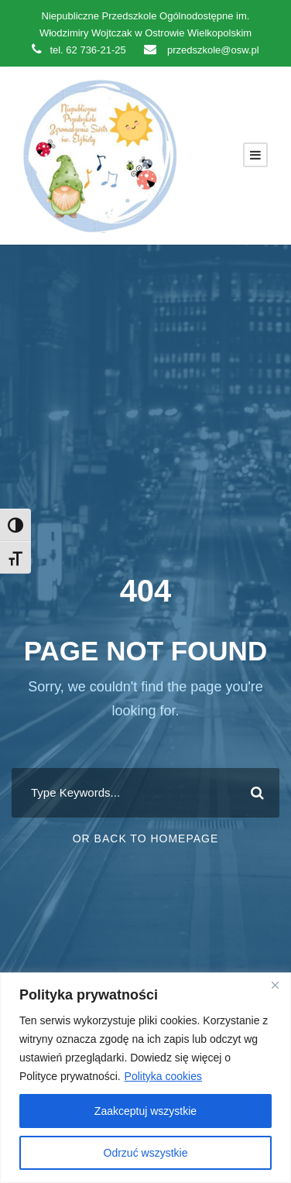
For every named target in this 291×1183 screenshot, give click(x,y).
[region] (145, 1077)
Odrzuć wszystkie (146, 1153)
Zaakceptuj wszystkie (145, 1111)
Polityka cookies (163, 1076)
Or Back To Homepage (146, 838)
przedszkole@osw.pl (201, 50)
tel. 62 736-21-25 (78, 50)
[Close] (274, 985)
